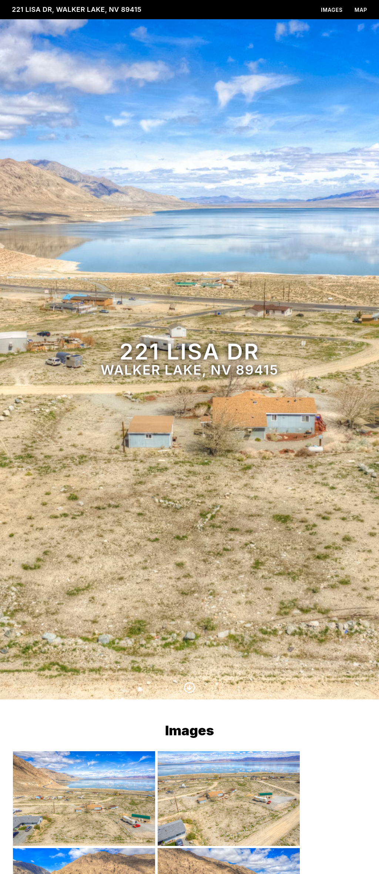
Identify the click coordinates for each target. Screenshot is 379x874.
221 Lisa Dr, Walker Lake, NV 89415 (76, 9)
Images (332, 10)
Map (361, 10)
